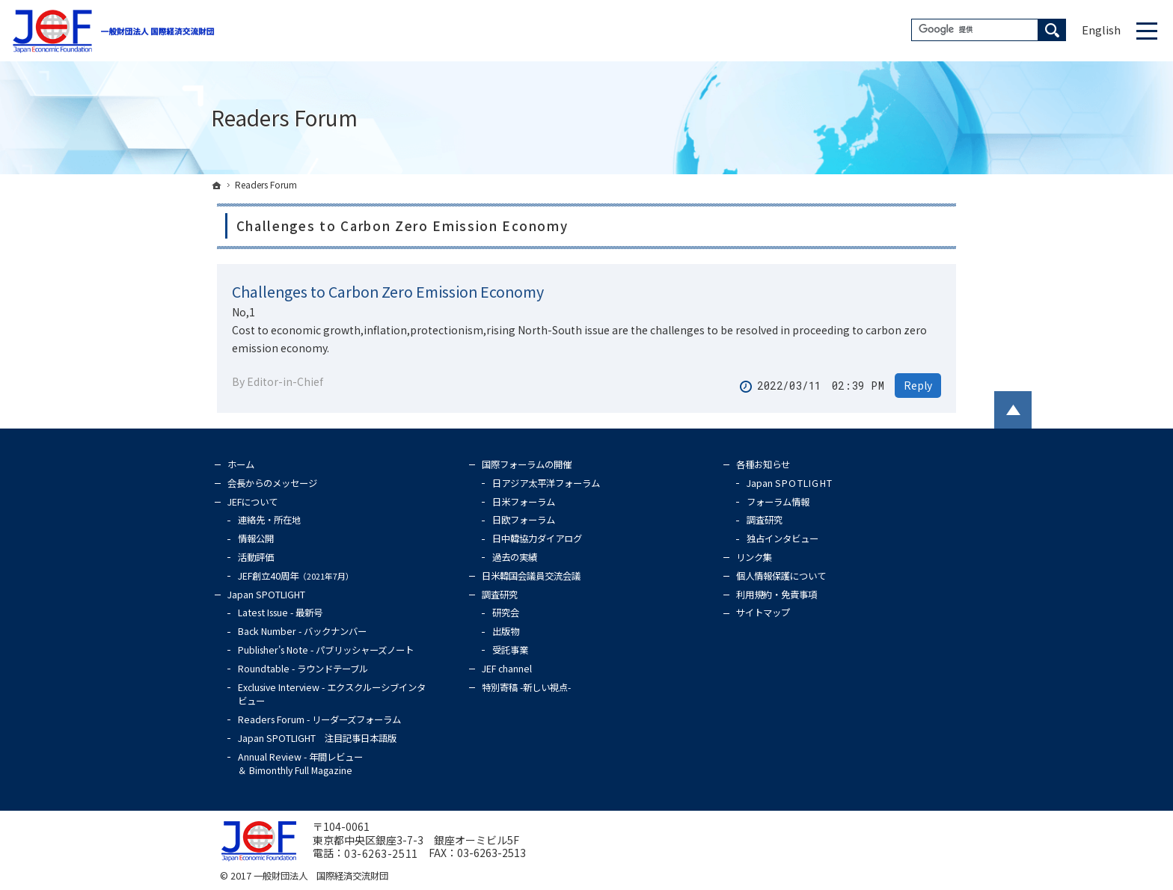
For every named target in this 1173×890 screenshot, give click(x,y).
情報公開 (256, 538)
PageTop (1013, 410)
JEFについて (252, 502)
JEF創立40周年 (296, 576)
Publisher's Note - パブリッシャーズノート (326, 650)
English (1101, 29)
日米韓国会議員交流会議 (531, 576)
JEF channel (507, 668)
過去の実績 (514, 557)
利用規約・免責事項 (776, 594)
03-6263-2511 (381, 854)
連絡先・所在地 (269, 520)
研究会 (505, 612)
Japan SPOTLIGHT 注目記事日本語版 (317, 738)
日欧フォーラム (523, 520)
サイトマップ (763, 612)
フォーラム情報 (778, 502)
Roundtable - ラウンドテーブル (303, 668)
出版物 (505, 631)
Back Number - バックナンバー (302, 631)
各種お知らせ (763, 464)
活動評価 (256, 557)
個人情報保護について (781, 576)
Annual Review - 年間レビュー (300, 764)
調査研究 (500, 594)
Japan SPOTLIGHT (266, 594)
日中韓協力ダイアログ (537, 538)
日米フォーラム (523, 502)
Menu (1147, 30)
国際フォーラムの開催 (527, 464)
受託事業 (510, 650)
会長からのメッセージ (272, 483)
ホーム (240, 464)
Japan (790, 483)
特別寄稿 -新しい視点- (526, 687)
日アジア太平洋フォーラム (546, 483)
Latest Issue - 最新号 (280, 612)
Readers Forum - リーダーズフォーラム (319, 719)
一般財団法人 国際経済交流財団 (321, 876)
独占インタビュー (782, 538)
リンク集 (754, 557)
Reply (918, 385)
